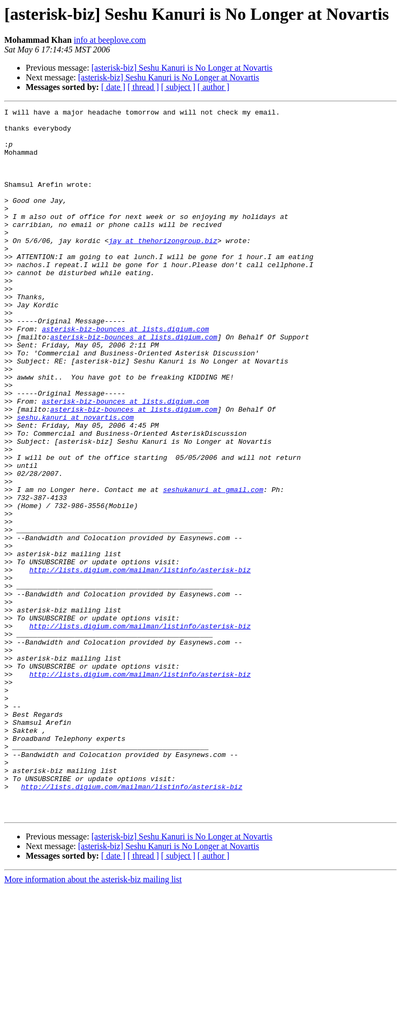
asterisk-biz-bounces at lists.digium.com (125, 373)
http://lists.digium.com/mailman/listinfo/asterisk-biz (140, 663)
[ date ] (113, 87)
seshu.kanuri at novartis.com (75, 479)
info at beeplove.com (110, 39)
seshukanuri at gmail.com (213, 566)
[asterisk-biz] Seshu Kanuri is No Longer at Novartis (182, 67)
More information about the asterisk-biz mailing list (92, 1020)
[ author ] (214, 87)
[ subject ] (178, 87)
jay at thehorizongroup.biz (163, 267)
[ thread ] (143, 87)
